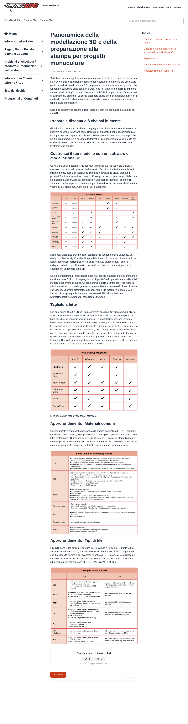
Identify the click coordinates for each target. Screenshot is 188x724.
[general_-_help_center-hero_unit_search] (155, 21)
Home (13, 33)
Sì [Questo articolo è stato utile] (89, 659)
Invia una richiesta (162, 7)
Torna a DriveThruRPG (139, 7)
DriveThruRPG (12, 20)
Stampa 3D (30, 20)
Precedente (58, 674)
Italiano (177, 7)
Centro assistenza (50, 5)
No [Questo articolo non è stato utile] (101, 659)
